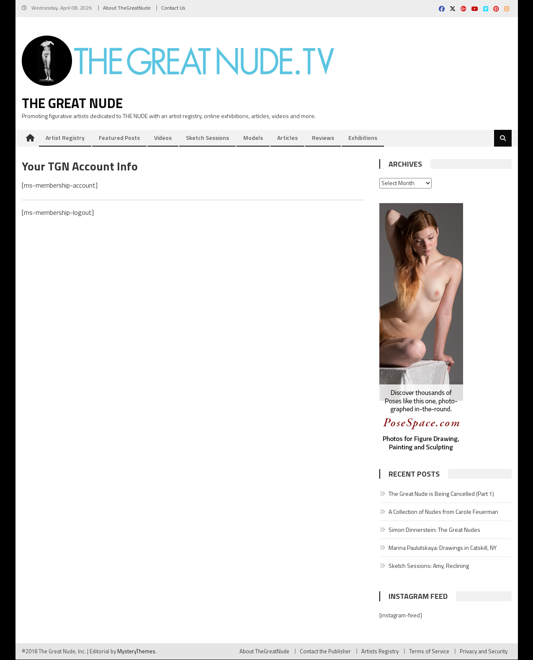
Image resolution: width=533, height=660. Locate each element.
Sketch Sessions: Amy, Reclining (429, 566)
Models (253, 137)
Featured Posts (119, 137)
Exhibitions (362, 137)
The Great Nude (72, 103)
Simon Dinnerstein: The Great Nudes (434, 530)
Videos (163, 137)
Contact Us (173, 8)
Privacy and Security (483, 651)
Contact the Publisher (325, 651)
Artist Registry (65, 137)
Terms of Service (429, 651)
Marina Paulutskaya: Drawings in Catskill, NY (443, 548)
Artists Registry (380, 651)
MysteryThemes (136, 651)
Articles (287, 137)
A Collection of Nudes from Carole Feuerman (443, 512)
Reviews (323, 137)
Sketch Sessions (207, 137)
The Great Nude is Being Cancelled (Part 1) (441, 494)
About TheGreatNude (127, 8)
